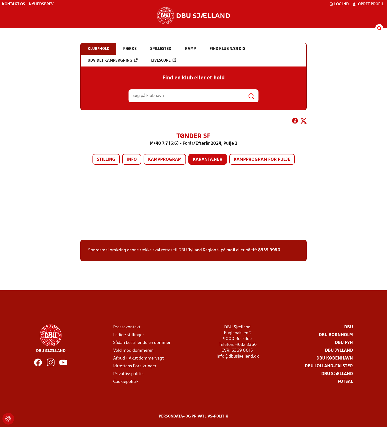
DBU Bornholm (336, 335)
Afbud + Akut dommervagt (138, 358)
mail (230, 250)
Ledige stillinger (128, 335)
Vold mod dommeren (133, 351)
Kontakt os (13, 4)
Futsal (345, 382)
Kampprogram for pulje (262, 160)
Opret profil (368, 4)
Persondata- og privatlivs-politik (193, 416)
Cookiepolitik (125, 382)
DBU (348, 327)
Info (132, 160)
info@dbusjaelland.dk (238, 356)
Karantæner (207, 160)
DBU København (334, 358)
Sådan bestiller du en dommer (142, 343)
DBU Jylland (339, 351)
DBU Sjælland (337, 374)
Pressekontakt (126, 327)
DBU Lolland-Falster (329, 366)
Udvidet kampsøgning (113, 60)
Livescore (163, 60)
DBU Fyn (344, 343)
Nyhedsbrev (41, 4)
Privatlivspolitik (128, 374)
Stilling (106, 160)
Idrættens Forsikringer (135, 366)
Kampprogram (165, 160)
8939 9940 (269, 250)
